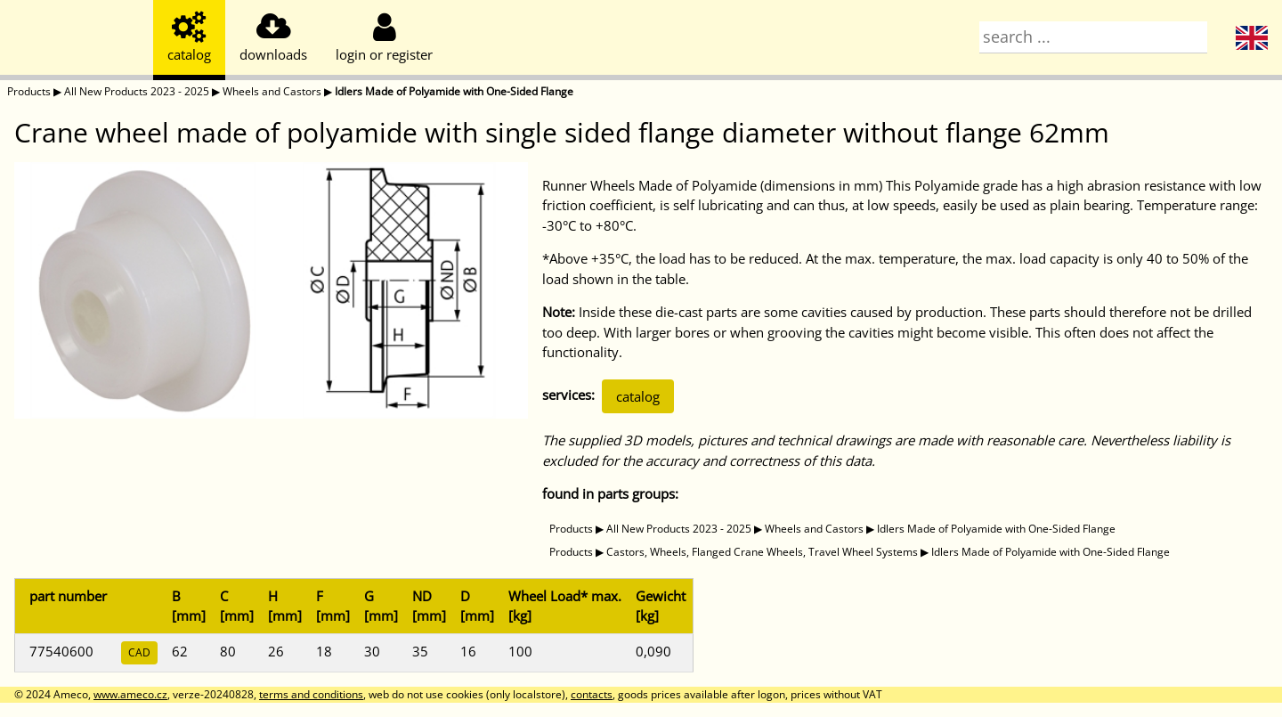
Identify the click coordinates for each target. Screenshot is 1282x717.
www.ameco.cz (130, 694)
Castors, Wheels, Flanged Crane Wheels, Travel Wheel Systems (762, 551)
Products (29, 91)
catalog (638, 396)
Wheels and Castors (272, 91)
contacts (592, 694)
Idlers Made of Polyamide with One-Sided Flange (454, 91)
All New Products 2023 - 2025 (136, 91)
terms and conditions (311, 694)
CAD (139, 652)
